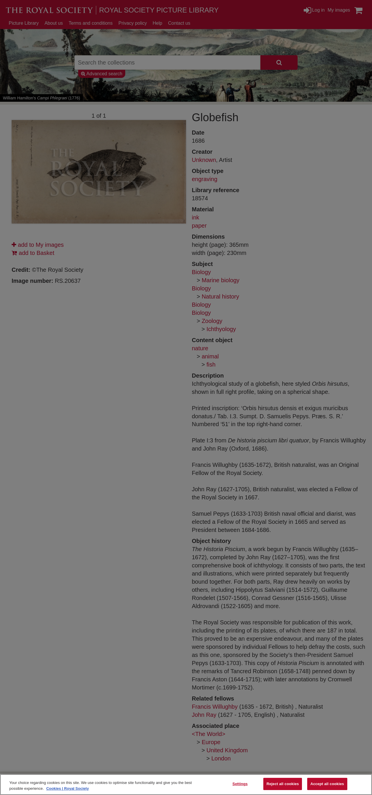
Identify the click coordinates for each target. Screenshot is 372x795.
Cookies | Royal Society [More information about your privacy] (67, 788)
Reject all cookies (283, 784)
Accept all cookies (327, 784)
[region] (186, 784)
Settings (240, 784)
